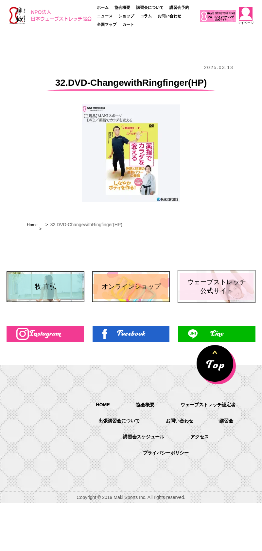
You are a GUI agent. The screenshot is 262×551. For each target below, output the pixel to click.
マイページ (245, 16)
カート (128, 24)
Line (217, 380)
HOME (98, 451)
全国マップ (106, 24)
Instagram (45, 380)
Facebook (131, 380)
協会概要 (122, 7)
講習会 (231, 468)
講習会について (150, 7)
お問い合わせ (169, 16)
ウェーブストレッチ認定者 (210, 451)
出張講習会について (116, 468)
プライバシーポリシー (166, 501)
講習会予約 (179, 7)
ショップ (126, 16)
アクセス (202, 484)
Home (33, 224)
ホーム (103, 7)
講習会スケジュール (142, 484)
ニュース (105, 16)
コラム (146, 16)
